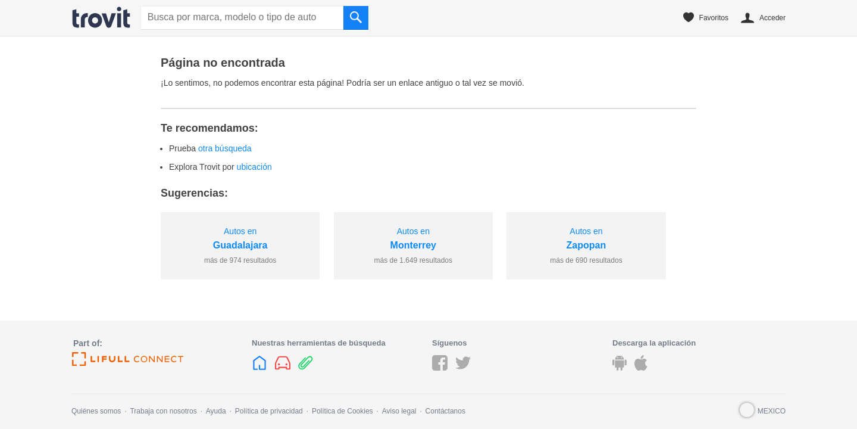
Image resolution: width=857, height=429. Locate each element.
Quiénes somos (96, 411)
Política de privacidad (269, 411)
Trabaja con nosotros (163, 411)
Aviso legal (399, 411)
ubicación (254, 167)
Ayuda (216, 411)
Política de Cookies (342, 411)
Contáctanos (445, 411)
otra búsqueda (225, 148)
